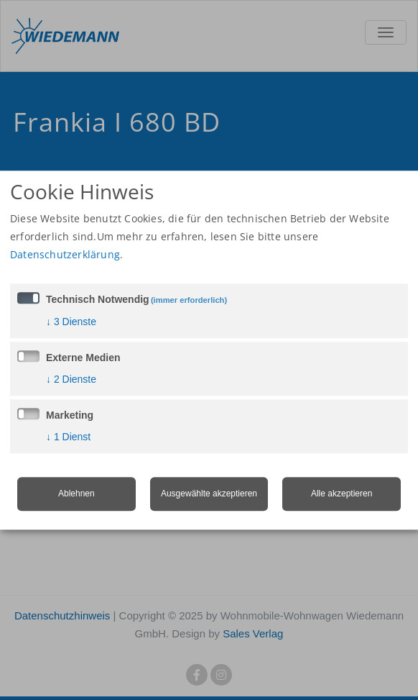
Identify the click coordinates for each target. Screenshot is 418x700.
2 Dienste (71, 379)
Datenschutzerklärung (65, 254)
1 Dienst (68, 436)
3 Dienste (71, 321)
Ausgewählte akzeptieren (209, 493)
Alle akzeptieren (341, 493)
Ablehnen (76, 493)
